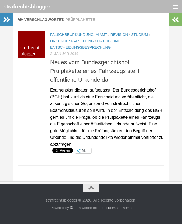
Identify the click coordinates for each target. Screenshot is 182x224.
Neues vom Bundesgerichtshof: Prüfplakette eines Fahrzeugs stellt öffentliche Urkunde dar (94, 71)
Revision (119, 35)
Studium (139, 35)
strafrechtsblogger (26, 6)
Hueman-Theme (119, 208)
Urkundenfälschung (72, 41)
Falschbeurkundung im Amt (78, 35)
